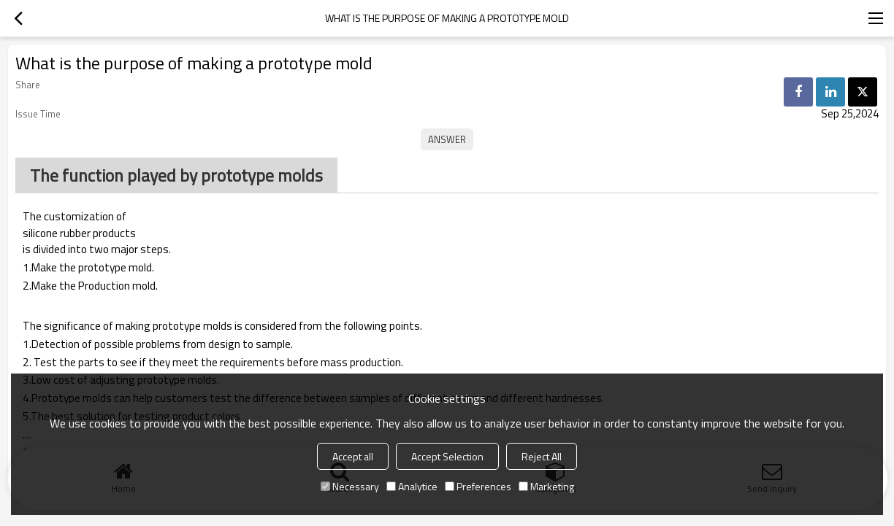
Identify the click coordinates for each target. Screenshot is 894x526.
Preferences (478, 486)
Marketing (546, 486)
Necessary (350, 486)
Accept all (352, 456)
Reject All (542, 456)
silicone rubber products (79, 233)
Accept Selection (447, 456)
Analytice (412, 486)
